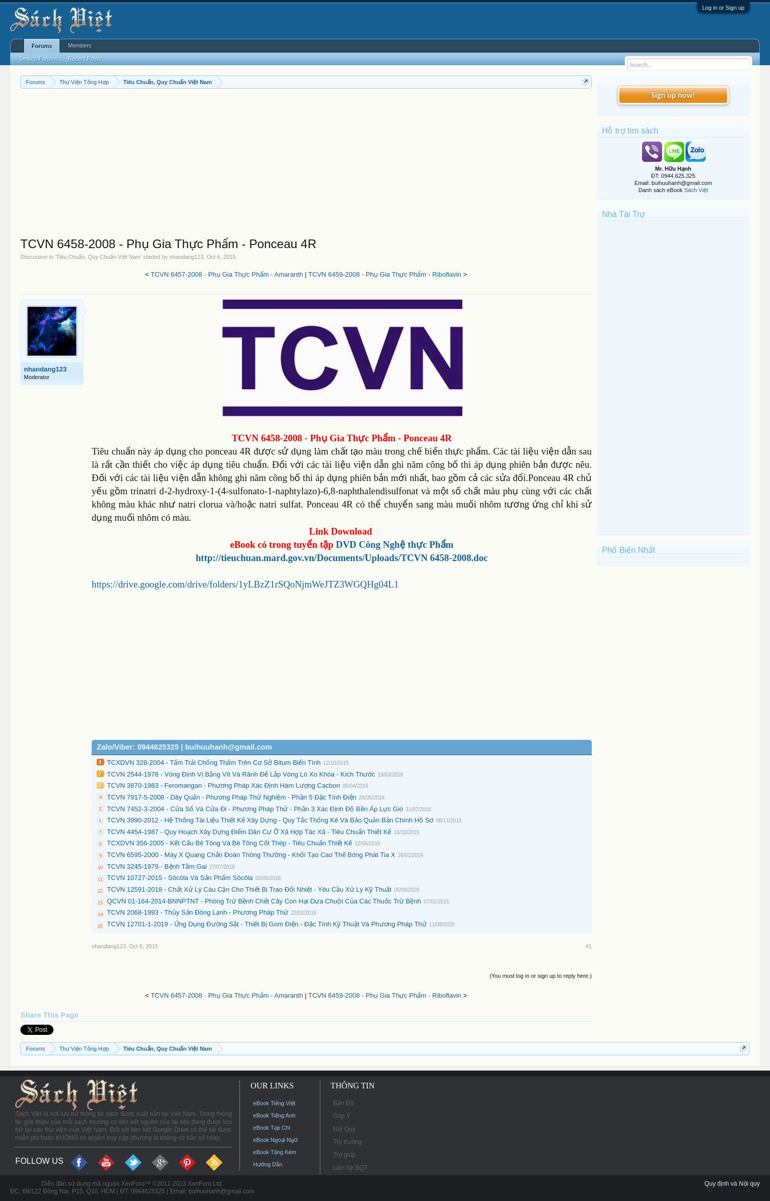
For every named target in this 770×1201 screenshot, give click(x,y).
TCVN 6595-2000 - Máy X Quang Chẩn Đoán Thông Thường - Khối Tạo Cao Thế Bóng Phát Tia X (251, 855)
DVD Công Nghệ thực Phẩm (394, 544)
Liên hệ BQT (350, 1167)
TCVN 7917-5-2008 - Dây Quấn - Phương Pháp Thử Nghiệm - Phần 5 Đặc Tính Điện (231, 797)
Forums (42, 46)
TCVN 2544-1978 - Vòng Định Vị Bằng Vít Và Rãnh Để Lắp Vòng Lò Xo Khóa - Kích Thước (241, 774)
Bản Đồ (343, 1103)
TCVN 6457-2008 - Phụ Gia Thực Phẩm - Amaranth (227, 274)
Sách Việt (696, 190)
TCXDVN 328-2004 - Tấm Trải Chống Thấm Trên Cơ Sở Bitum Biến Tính (214, 762)
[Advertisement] (306, 165)
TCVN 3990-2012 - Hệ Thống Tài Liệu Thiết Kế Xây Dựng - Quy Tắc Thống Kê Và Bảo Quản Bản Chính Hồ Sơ (270, 820)
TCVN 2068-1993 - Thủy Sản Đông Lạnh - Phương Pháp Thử (197, 912)
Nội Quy (344, 1129)
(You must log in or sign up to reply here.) (540, 976)
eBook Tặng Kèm (274, 1152)
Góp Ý (341, 1115)
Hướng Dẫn (267, 1164)
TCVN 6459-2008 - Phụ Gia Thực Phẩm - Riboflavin (384, 274)
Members (79, 45)
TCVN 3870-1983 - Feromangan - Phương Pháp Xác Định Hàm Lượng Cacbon (223, 785)
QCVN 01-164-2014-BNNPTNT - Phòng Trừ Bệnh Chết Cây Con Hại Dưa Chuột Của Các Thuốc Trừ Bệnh (264, 901)
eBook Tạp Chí (271, 1128)
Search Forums (38, 59)
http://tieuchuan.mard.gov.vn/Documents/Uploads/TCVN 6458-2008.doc (342, 557)
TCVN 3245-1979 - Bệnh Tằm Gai (157, 866)
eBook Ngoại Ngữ (275, 1140)
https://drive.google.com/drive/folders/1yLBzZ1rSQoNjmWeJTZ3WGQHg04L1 (245, 584)
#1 (589, 946)
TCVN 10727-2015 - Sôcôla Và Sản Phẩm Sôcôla (180, 878)
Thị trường (347, 1141)
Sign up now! (673, 95)
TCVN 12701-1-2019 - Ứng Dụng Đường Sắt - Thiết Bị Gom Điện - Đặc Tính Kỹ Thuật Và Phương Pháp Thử (266, 924)
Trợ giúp (344, 1154)
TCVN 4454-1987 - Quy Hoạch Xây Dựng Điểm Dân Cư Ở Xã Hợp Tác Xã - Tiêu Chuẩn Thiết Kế (249, 832)
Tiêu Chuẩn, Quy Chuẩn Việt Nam (98, 257)
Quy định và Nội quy (732, 1183)
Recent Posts (84, 59)
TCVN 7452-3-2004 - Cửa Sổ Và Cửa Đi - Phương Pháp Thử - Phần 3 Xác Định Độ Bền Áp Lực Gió (255, 809)
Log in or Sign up (723, 8)
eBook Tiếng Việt (274, 1103)
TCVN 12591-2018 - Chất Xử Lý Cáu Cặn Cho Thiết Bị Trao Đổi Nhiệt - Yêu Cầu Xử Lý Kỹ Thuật (249, 889)
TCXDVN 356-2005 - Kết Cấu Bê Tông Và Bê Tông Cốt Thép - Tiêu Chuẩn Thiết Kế (229, 843)
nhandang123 (187, 257)
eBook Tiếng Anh (274, 1115)
